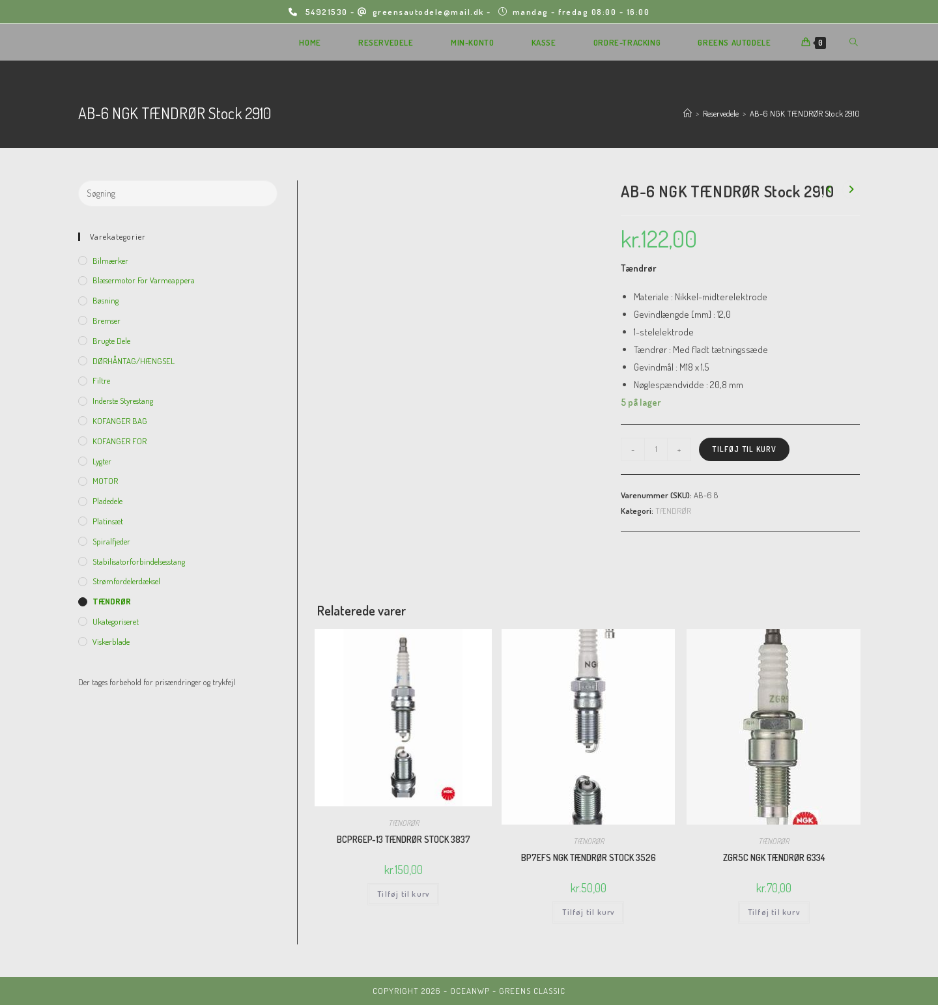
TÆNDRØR (673, 510)
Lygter (101, 461)
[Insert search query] (177, 193)
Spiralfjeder (111, 541)
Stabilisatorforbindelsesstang (138, 561)
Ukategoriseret (115, 621)
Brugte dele (111, 340)
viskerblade (111, 641)
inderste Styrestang (122, 400)
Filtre (101, 380)
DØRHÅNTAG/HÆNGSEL (133, 361)
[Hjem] (687, 113)
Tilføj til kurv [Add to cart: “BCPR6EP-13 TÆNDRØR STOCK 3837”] (403, 894)
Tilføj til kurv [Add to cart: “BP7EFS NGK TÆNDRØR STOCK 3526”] (588, 912)
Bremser (106, 320)
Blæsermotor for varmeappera (143, 280)
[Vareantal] (656, 449)
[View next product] (851, 189)
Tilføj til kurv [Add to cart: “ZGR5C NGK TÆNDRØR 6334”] (774, 912)
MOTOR (105, 480)
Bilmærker (110, 260)
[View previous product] (828, 189)
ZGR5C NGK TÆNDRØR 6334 (774, 857)
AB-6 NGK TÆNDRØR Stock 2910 (805, 113)
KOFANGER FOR (119, 441)
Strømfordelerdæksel (126, 581)
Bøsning (105, 300)
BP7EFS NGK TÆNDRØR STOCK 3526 (588, 857)
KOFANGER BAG (119, 421)
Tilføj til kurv (744, 449)
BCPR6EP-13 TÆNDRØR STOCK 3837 (403, 839)
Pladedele (107, 501)
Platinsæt (107, 521)
